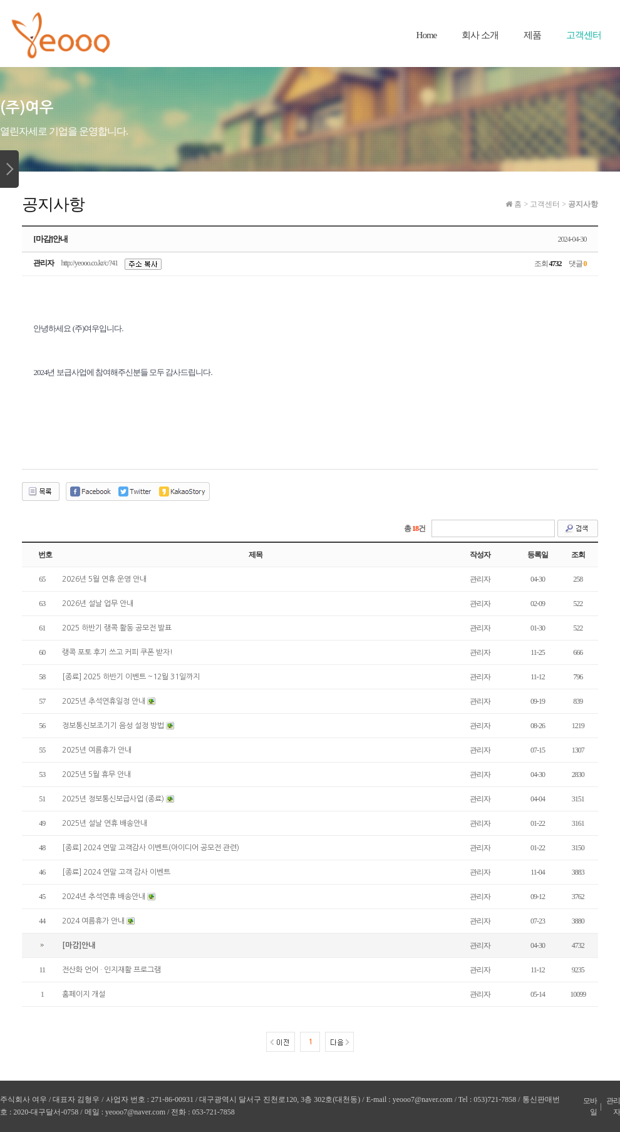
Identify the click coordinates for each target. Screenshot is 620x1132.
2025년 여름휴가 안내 (97, 750)
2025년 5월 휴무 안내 (96, 774)
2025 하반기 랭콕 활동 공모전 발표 (117, 628)
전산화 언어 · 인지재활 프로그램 (111, 970)
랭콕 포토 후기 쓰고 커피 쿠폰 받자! (117, 652)
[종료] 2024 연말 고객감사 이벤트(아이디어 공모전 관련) (150, 848)
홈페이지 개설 (83, 994)
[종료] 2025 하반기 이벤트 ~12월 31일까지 (131, 677)
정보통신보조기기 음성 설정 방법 (113, 725)
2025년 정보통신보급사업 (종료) (113, 799)
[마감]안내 (78, 945)
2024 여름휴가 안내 (93, 921)
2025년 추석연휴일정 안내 (103, 701)
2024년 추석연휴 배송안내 (103, 896)
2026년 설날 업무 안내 (97, 603)
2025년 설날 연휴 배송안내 (104, 823)
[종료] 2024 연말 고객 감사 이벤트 (116, 872)
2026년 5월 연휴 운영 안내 (104, 579)
